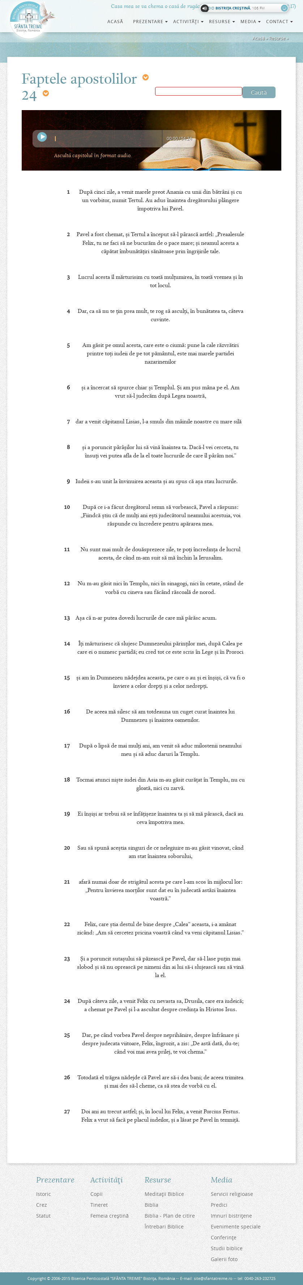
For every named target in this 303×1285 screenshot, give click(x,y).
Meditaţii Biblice (164, 1193)
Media (251, 21)
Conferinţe (223, 1237)
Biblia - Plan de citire (170, 1215)
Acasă (115, 21)
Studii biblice (227, 1248)
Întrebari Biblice (164, 1226)
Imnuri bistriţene (231, 1215)
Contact (280, 21)
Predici (219, 1204)
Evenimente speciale (236, 1226)
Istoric (43, 1193)
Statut (43, 1215)
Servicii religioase (232, 1193)
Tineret (99, 1204)
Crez (41, 1204)
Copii (96, 1193)
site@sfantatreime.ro (213, 1278)
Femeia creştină (109, 1215)
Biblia (151, 1204)
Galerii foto (224, 1259)
